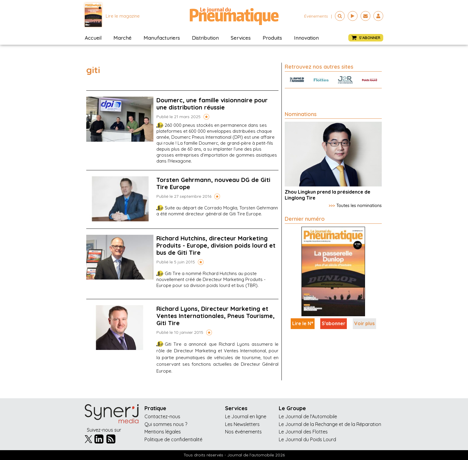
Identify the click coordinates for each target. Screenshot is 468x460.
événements (316, 16)
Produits (272, 38)
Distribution (205, 38)
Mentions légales (162, 432)
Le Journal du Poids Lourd (307, 439)
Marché (122, 38)
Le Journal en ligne (245, 416)
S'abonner (333, 323)
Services (241, 38)
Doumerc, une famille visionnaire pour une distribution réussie (212, 103)
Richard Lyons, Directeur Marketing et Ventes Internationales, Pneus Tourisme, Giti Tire (215, 316)
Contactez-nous (162, 416)
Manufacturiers (162, 38)
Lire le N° (302, 323)
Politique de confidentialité (173, 439)
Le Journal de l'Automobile (308, 416)
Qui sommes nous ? (165, 424)
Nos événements (243, 432)
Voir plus (364, 323)
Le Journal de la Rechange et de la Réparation (330, 424)
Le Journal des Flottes (303, 432)
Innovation (306, 38)
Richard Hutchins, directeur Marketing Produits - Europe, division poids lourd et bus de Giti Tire (215, 245)
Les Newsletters (242, 424)
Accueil (93, 38)
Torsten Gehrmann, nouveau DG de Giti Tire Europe (213, 183)
